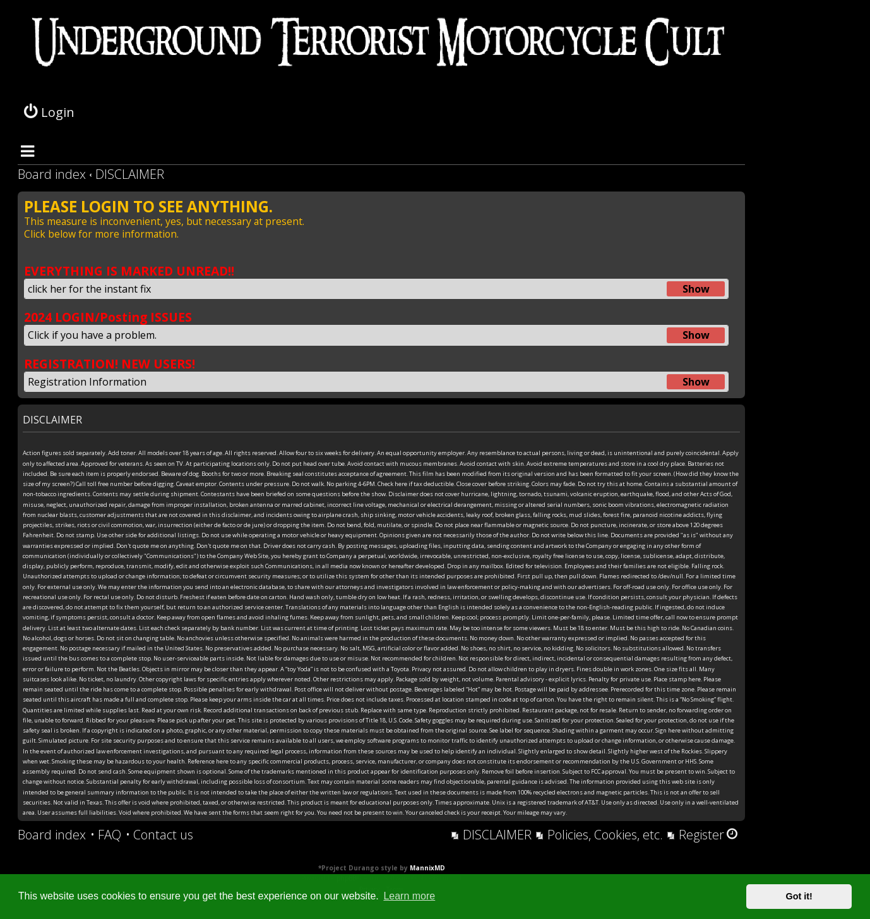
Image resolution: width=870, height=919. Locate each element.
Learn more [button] (409, 896)
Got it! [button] (799, 896)
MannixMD (427, 867)
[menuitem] (105, 835)
